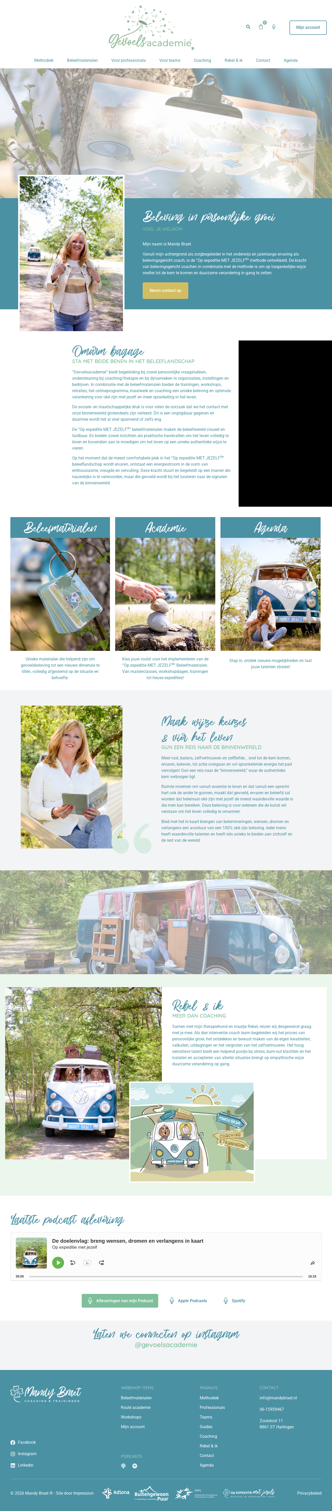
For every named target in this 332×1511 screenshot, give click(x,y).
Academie (165, 527)
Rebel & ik (234, 60)
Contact (263, 60)
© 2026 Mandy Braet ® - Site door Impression (52, 1493)
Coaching (202, 60)
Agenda (291, 60)
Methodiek (43, 60)
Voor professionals (128, 60)
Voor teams (169, 60)
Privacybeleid (309, 1493)
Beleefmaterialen (82, 60)
